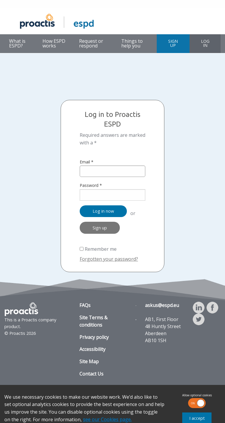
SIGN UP (173, 43)
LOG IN (205, 43)
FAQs (85, 305)
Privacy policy (94, 337)
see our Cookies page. (107, 419)
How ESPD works (53, 43)
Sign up (100, 228)
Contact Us (91, 374)
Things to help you (132, 43)
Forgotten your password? (109, 259)
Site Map (89, 361)
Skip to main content (20, 4)
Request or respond (91, 43)
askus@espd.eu (162, 305)
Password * (112, 191)
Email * (112, 168)
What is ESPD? (17, 43)
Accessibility (92, 349)
